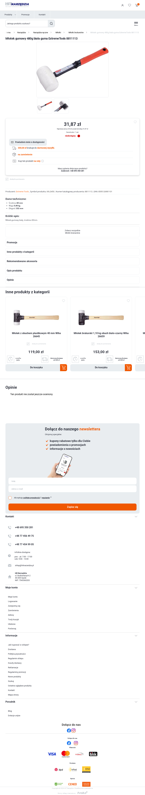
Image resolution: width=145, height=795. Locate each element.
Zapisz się (72, 507)
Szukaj (51, 23)
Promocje (25, 14)
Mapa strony (13, 695)
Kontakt (42, 14)
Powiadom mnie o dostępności (29, 142)
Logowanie (123, 5)
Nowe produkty (14, 676)
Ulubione (11, 624)
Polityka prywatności (17, 654)
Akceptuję (18, 498)
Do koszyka (36, 367)
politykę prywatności (31, 498)
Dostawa (12, 649)
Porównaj (12, 628)
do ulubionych (135, 122)
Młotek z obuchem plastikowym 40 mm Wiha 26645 (36, 335)
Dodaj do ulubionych (63, 301)
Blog (10, 711)
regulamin (46, 498)
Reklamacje (13, 667)
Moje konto (13, 597)
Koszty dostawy (14, 663)
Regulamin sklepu (15, 658)
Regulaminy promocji (17, 672)
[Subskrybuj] (72, 481)
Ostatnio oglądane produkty (19, 686)
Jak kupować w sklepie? (18, 645)
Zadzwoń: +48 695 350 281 (72, 171)
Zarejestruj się (14, 606)
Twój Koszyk (13, 619)
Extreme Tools (22, 191)
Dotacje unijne (14, 715)
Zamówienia (13, 610)
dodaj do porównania (17, 179)
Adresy (11, 615)
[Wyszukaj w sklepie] (27, 23)
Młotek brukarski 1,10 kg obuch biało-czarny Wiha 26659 (101, 335)
